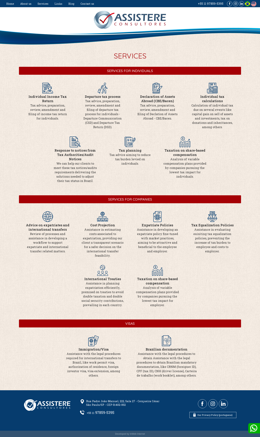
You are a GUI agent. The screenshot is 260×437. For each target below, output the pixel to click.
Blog (71, 3)
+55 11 (100, 413)
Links (58, 3)
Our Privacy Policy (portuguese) (213, 415)
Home (10, 3)
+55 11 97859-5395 (210, 3)
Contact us (87, 3)
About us (25, 3)
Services (43, 3)
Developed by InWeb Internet (130, 433)
